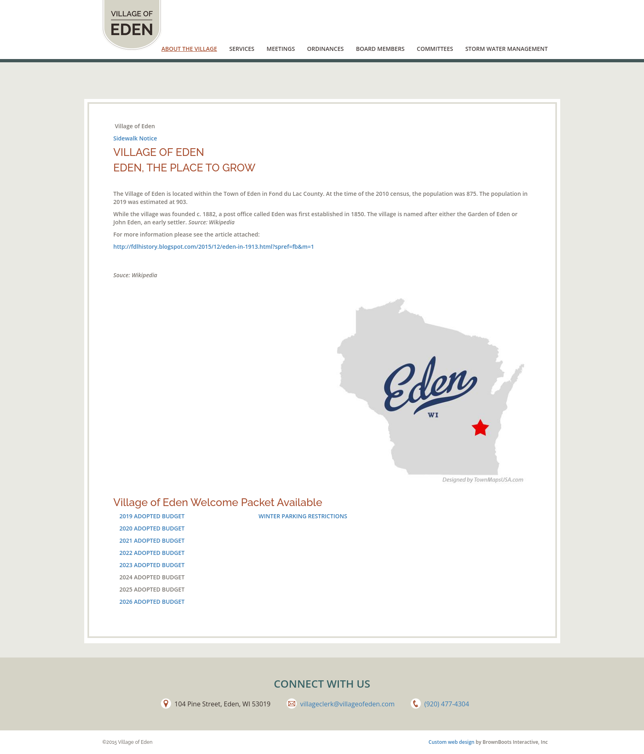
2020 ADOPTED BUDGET (152, 528)
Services (241, 49)
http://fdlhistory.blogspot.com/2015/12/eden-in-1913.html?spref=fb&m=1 (214, 246)
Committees (435, 49)
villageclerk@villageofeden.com (347, 703)
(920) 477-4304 (446, 703)
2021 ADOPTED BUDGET (152, 540)
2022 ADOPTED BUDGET (152, 553)
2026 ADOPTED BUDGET (152, 601)
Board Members (380, 49)
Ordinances (325, 49)
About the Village (189, 49)
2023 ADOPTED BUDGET (152, 565)
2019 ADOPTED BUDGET (152, 516)
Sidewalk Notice (135, 138)
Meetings (280, 49)
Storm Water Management (506, 49)
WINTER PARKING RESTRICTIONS (303, 516)
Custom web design (451, 742)
